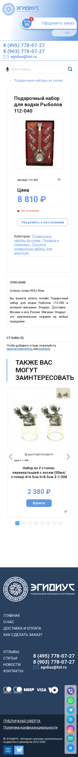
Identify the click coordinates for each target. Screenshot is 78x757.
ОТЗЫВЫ (11, 652)
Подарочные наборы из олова (33, 238)
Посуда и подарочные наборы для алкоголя (33, 249)
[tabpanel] (39, 452)
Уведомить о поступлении (42, 222)
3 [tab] (30, 523)
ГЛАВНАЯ (11, 615)
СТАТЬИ (10, 658)
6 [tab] (48, 523)
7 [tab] (54, 523)
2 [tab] (23, 523)
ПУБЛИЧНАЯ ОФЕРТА (21, 721)
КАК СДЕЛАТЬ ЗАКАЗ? (22, 634)
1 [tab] (17, 523)
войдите (44, 348)
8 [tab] (61, 523)
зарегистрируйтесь (20, 348)
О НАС (8, 622)
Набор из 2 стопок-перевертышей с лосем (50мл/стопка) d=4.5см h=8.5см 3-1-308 (39, 472)
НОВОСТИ (12, 664)
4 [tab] (36, 523)
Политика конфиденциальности (30, 727)
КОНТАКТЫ (13, 671)
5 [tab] (42, 523)
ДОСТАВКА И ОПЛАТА (22, 628)
